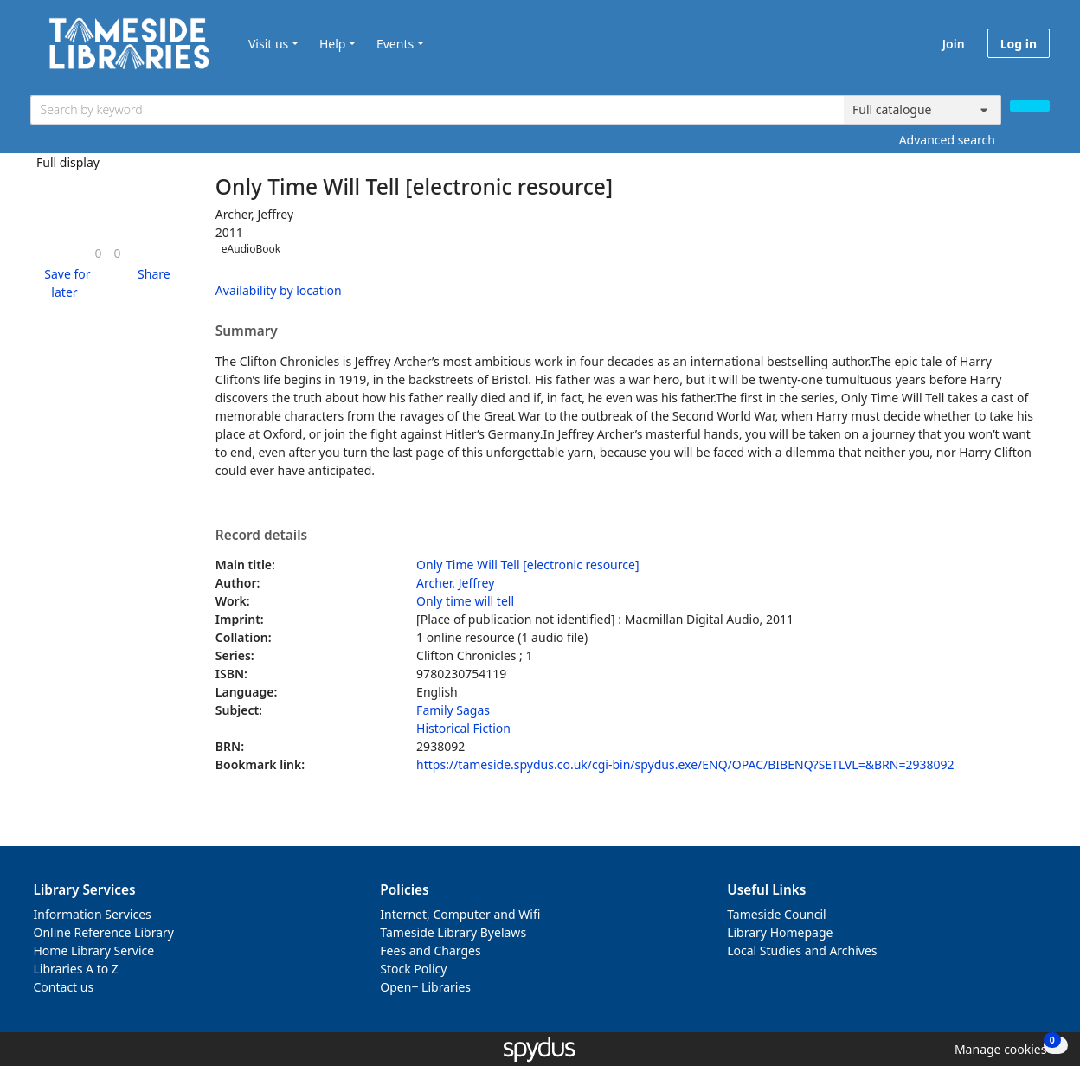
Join (953, 43)
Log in (1018, 43)
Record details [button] (261, 535)
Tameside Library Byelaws (453, 932)
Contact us (64, 987)
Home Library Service (94, 950)
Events (395, 43)
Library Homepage (779, 932)
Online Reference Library (104, 932)
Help (332, 43)
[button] (64, 283)
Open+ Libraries (425, 987)
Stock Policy (413, 968)
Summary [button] (246, 331)
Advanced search (947, 140)
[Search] (1030, 106)
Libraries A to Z (76, 968)
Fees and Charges (430, 950)
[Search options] (922, 110)
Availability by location (278, 290)
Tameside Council (776, 914)
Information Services (92, 914)
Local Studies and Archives (802, 950)
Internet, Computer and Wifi (460, 914)
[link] (97, 253)
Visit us (268, 43)
